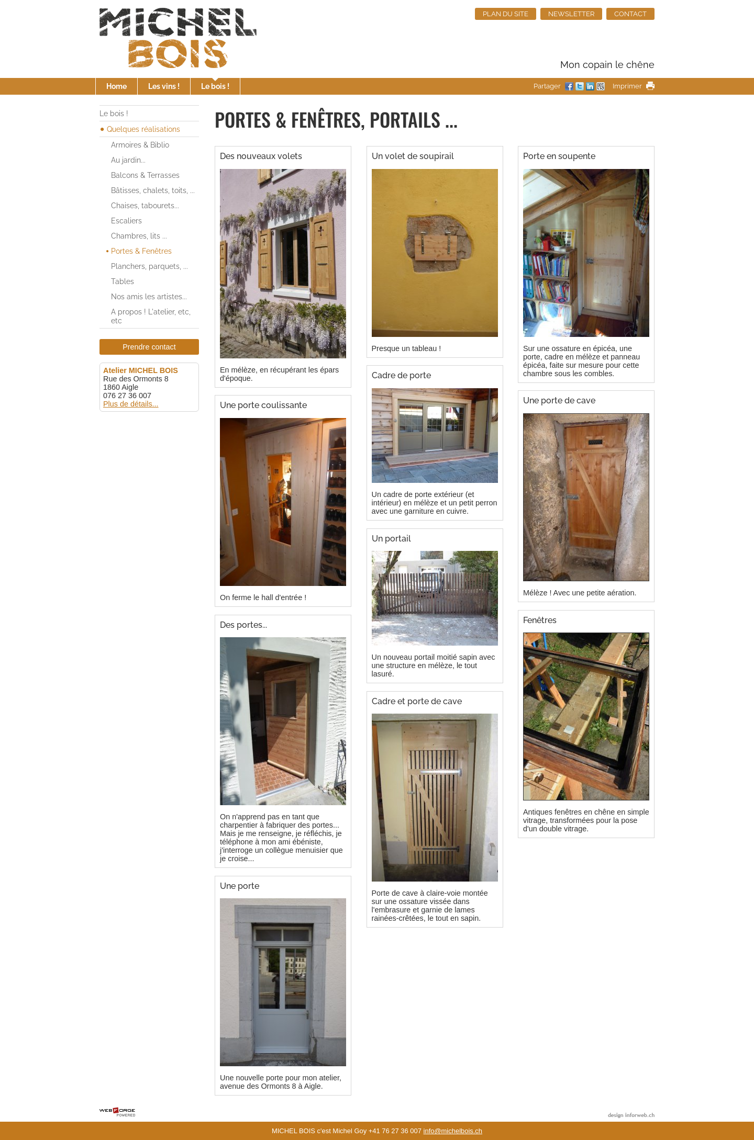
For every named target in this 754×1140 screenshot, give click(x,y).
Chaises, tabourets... (145, 205)
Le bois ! (215, 86)
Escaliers (126, 220)
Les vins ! (164, 86)
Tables (122, 281)
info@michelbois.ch (453, 1131)
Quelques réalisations (143, 129)
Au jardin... (128, 159)
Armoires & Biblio (140, 144)
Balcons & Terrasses (145, 175)
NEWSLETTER (571, 14)
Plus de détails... (131, 404)
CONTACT (630, 14)
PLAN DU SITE (505, 14)
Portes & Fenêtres (141, 250)
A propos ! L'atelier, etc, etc (151, 316)
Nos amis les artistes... (149, 296)
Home (116, 86)
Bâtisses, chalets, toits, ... (153, 190)
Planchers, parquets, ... (149, 266)
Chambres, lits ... (139, 235)
